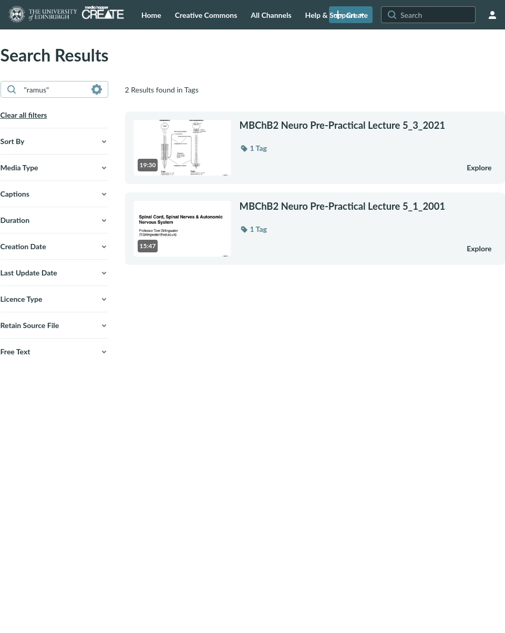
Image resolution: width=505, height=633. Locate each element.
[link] (351, 14)
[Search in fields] (97, 89)
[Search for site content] (436, 14)
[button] (54, 141)
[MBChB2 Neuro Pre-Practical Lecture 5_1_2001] (347, 206)
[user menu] (492, 14)
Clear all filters (24, 114)
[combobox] (54, 89)
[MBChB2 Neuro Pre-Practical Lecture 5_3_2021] (347, 125)
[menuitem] (151, 14)
